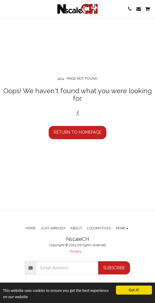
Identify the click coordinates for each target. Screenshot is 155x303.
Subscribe (114, 267)
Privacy (75, 251)
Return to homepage (78, 132)
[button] (7, 8)
